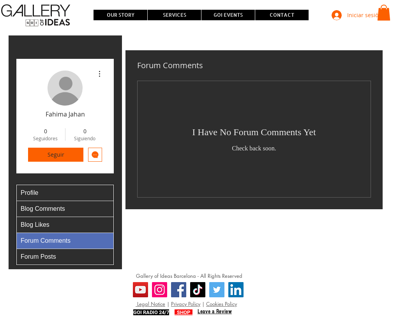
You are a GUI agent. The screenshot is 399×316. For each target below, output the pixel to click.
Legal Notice (150, 303)
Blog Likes (35, 224)
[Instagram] (159, 289)
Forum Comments (46, 240)
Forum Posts (38, 256)
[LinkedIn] (236, 289)
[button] (383, 13)
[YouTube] (140, 289)
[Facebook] (178, 289)
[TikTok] (197, 289)
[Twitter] (216, 289)
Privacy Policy (185, 303)
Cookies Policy (221, 303)
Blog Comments (43, 208)
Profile (29, 192)
